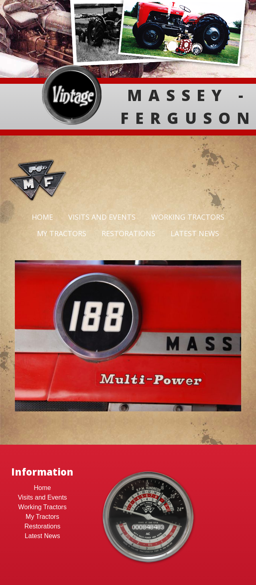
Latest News (195, 233)
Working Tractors (187, 217)
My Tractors (61, 233)
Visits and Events (102, 217)
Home (42, 217)
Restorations (128, 233)
